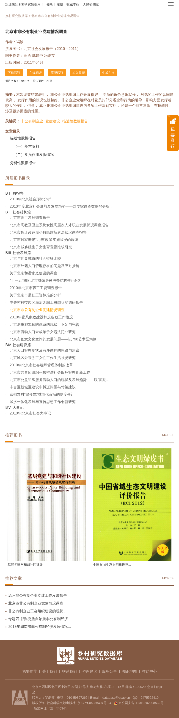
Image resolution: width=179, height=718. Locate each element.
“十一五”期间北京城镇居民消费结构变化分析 (45, 280)
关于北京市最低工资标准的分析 (35, 295)
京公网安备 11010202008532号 (141, 703)
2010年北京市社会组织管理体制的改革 (41, 365)
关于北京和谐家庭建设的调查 (33, 273)
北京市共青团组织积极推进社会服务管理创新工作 (49, 372)
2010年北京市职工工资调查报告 (35, 288)
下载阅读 (14, 73)
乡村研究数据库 (16, 16)
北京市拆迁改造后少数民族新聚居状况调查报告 (48, 232)
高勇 (27, 56)
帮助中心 (149, 671)
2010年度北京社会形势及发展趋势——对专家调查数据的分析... (61, 206)
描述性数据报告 (75, 121)
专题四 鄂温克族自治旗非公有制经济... (39, 619)
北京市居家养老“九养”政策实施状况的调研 (43, 240)
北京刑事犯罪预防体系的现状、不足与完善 (44, 324)
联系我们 (69, 671)
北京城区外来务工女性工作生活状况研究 (42, 358)
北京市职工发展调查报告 (29, 218)
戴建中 (37, 56)
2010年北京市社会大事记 (30, 413)
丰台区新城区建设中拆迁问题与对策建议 (42, 387)
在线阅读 (35, 73)
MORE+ (167, 435)
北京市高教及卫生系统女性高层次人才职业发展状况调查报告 (59, 225)
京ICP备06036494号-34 (94, 703)
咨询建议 (89, 671)
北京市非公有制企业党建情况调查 (37, 310)
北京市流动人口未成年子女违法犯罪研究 (42, 332)
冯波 (20, 42)
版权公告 (109, 671)
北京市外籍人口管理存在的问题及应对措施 (44, 266)
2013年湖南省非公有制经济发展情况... (39, 627)
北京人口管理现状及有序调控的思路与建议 (44, 350)
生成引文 (108, 73)
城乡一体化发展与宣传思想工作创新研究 (42, 402)
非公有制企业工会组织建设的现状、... (39, 611)
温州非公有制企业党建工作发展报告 (37, 595)
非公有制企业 (32, 121)
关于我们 (49, 671)
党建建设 (52, 121)
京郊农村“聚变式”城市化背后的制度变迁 (41, 394)
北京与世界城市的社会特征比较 (35, 258)
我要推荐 (29, 671)
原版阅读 (57, 73)
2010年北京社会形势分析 (30, 199)
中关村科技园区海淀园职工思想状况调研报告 (46, 302)
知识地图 (129, 671)
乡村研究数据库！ (31, 4)
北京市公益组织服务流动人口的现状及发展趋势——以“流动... (59, 380)
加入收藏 (78, 73)
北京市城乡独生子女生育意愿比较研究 (40, 247)
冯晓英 (49, 56)
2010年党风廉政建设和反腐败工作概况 (41, 317)
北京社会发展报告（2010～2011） (52, 49)
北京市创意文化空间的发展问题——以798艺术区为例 (52, 339)
